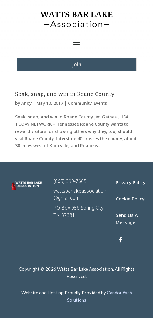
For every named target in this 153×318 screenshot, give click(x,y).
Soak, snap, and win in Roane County (64, 94)
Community (79, 103)
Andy (26, 103)
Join (76, 64)
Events (100, 103)
